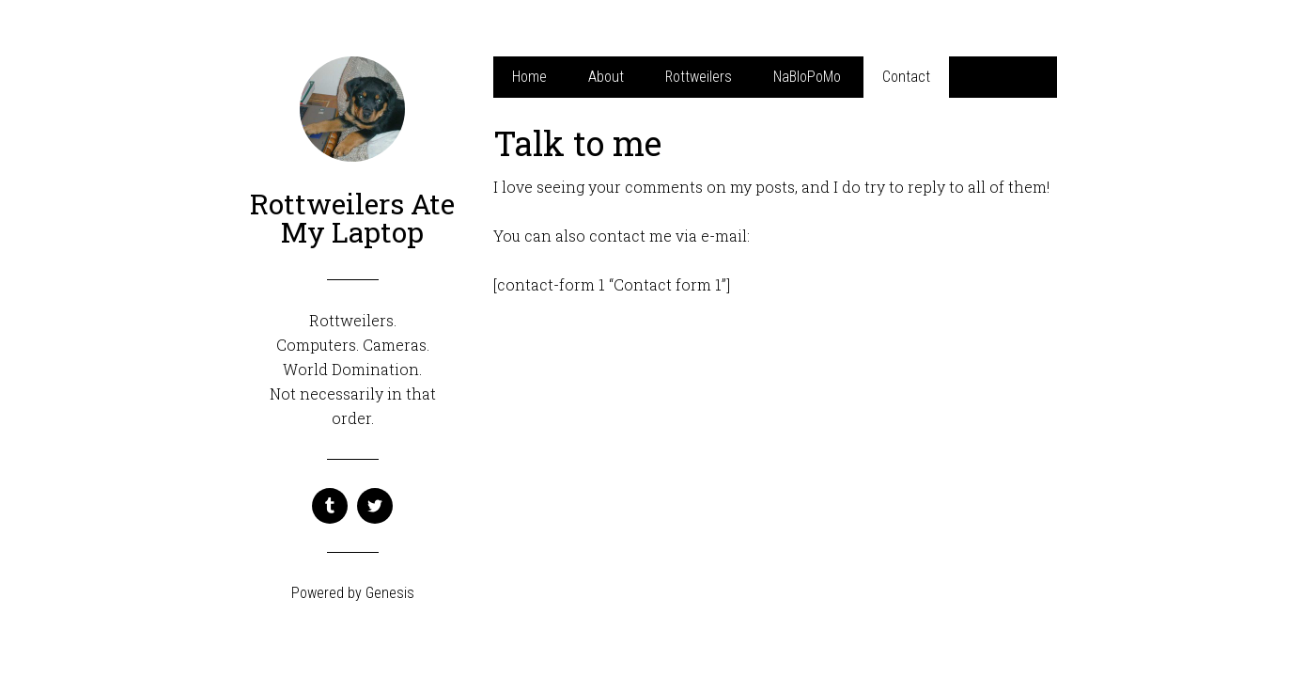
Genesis (389, 593)
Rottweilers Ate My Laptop (352, 217)
